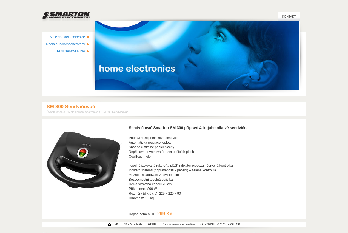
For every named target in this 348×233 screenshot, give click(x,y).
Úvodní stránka (56, 111)
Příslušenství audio (71, 51)
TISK (115, 224)
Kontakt (289, 16)
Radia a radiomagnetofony (65, 44)
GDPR (152, 224)
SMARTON (66, 13)
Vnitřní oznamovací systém (178, 224)
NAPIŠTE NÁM (133, 224)
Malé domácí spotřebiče (67, 37)
